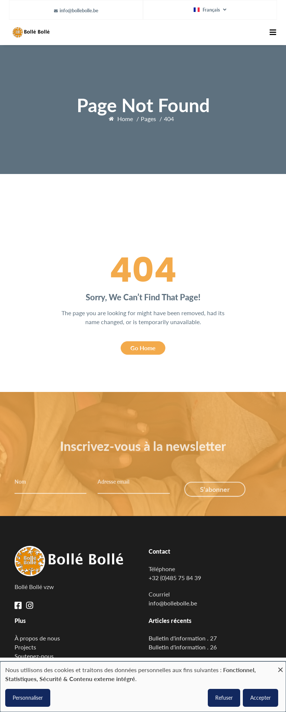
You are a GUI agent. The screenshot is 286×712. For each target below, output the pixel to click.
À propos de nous (37, 638)
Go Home (143, 347)
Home (125, 118)
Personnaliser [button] (28, 697)
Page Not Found (143, 105)
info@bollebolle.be (79, 10)
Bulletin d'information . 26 (183, 647)
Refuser (224, 697)
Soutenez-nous (34, 655)
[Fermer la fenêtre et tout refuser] (280, 666)
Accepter (260, 697)
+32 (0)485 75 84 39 (175, 577)
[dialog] (143, 686)
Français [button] (207, 10)
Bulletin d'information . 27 (183, 638)
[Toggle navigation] (273, 32)
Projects (25, 647)
